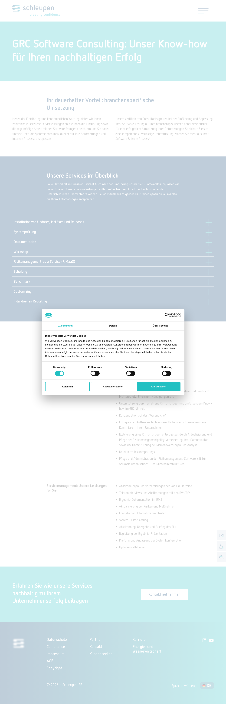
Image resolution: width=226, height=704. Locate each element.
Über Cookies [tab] (160, 325)
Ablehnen (67, 386)
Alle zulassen (158, 386)
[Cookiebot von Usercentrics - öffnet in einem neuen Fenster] (167, 315)
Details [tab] (113, 325)
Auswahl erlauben (113, 386)
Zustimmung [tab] (65, 325)
